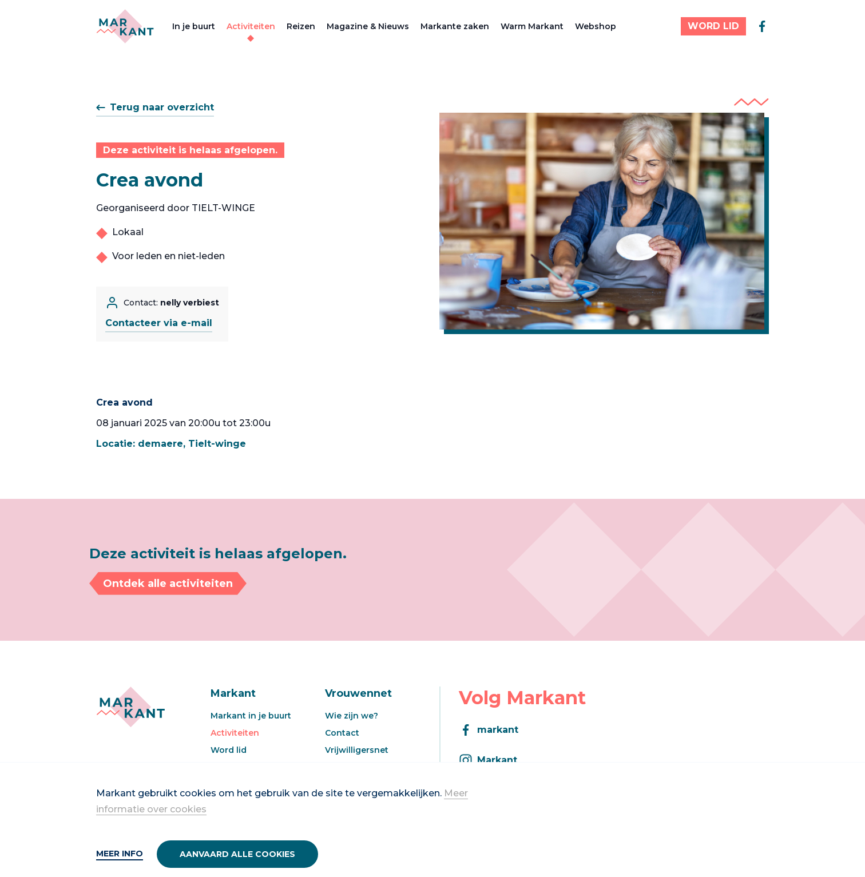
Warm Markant (532, 26)
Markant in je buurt (251, 716)
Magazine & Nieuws (368, 26)
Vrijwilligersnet (356, 750)
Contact (342, 733)
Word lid (229, 750)
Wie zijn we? (351, 716)
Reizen (301, 26)
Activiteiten (251, 26)
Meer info (119, 853)
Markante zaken (454, 26)
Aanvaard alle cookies (237, 854)
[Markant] (125, 26)
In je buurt (193, 26)
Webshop (595, 26)
